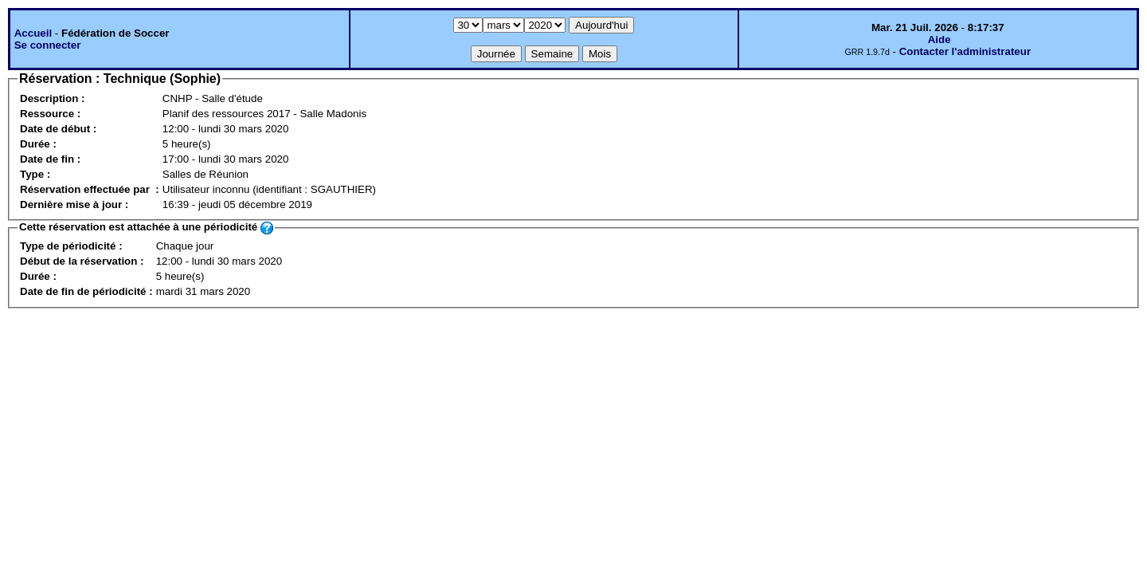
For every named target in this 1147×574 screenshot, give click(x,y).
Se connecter (47, 45)
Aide (939, 39)
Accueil (33, 33)
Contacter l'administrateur (965, 51)
